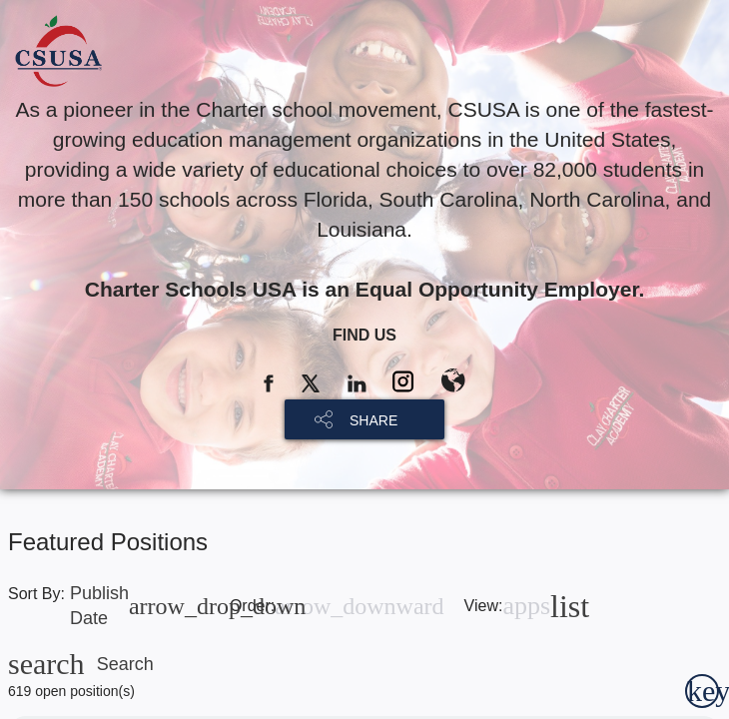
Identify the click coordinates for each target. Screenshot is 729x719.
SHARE (373, 420)
